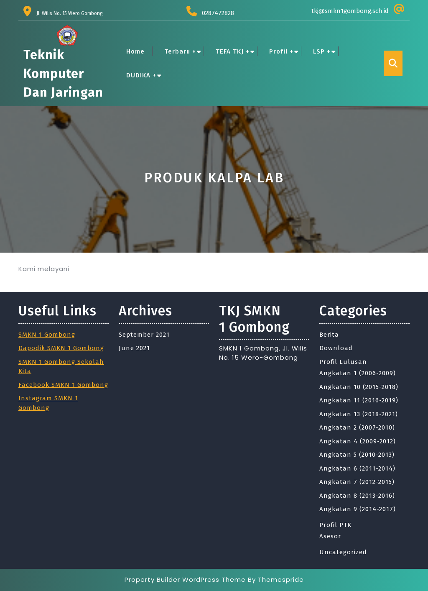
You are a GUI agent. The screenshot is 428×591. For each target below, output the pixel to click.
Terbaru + (180, 51)
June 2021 (134, 348)
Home (135, 51)
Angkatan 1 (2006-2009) (357, 373)
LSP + (322, 51)
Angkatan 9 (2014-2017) (357, 509)
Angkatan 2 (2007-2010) (357, 427)
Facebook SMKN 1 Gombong (63, 385)
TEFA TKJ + (233, 51)
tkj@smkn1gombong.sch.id (350, 11)
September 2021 (144, 334)
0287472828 (218, 13)
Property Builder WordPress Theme (185, 579)
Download (336, 348)
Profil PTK (335, 525)
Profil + (281, 51)
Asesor (330, 536)
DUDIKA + (141, 75)
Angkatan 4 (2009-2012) (357, 441)
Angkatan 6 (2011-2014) (357, 468)
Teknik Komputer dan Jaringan (63, 73)
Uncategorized (343, 552)
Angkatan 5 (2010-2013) (357, 454)
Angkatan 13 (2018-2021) (358, 414)
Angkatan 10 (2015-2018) (358, 387)
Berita (329, 334)
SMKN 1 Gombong (46, 334)
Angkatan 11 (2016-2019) (358, 400)
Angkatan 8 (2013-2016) (357, 495)
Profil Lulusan (343, 362)
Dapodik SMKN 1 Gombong (61, 348)
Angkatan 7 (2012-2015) (357, 482)
